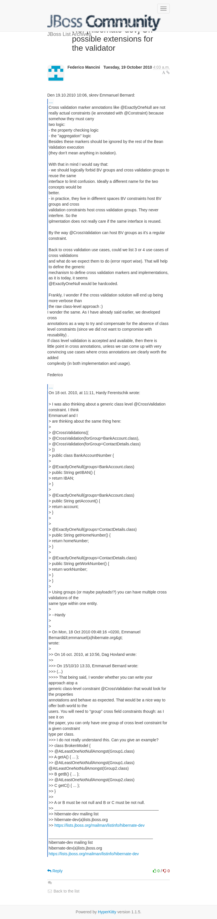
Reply (55, 871)
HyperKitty (107, 912)
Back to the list (63, 891)
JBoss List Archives (104, 23)
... (51, 101)
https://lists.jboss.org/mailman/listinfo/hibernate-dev (99, 825)
